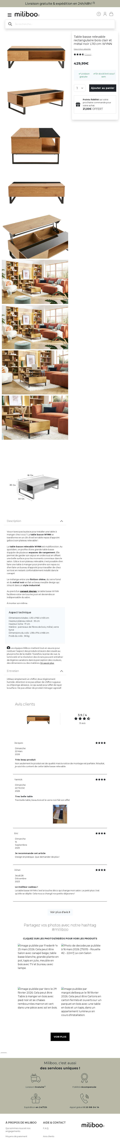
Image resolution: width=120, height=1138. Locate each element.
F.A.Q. (46, 1128)
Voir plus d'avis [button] (60, 912)
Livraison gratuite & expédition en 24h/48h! (60, 3)
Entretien (13, 671)
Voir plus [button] (60, 1036)
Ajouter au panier (102, 88)
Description (14, 521)
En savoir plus (47, 663)
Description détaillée (82, 49)
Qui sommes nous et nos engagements (18, 1129)
